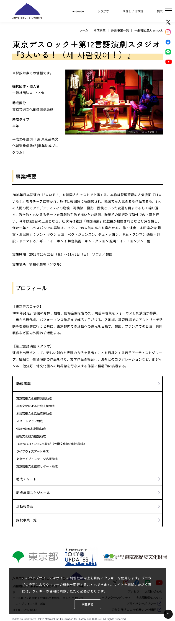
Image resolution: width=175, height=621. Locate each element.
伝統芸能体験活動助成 (31, 427)
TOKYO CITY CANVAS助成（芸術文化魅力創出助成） (51, 442)
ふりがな (103, 10)
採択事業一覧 (26, 518)
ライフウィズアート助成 (32, 450)
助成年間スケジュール (33, 490)
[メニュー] (168, 8)
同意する (87, 604)
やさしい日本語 (132, 10)
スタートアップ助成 (29, 420)
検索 (160, 10)
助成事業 (23, 382)
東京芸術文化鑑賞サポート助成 (37, 465)
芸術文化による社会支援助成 (35, 405)
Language (76, 10)
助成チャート (26, 477)
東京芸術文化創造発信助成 (34, 397)
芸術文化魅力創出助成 (31, 435)
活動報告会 (24, 504)
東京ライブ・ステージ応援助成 (37, 457)
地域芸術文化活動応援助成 (34, 412)
